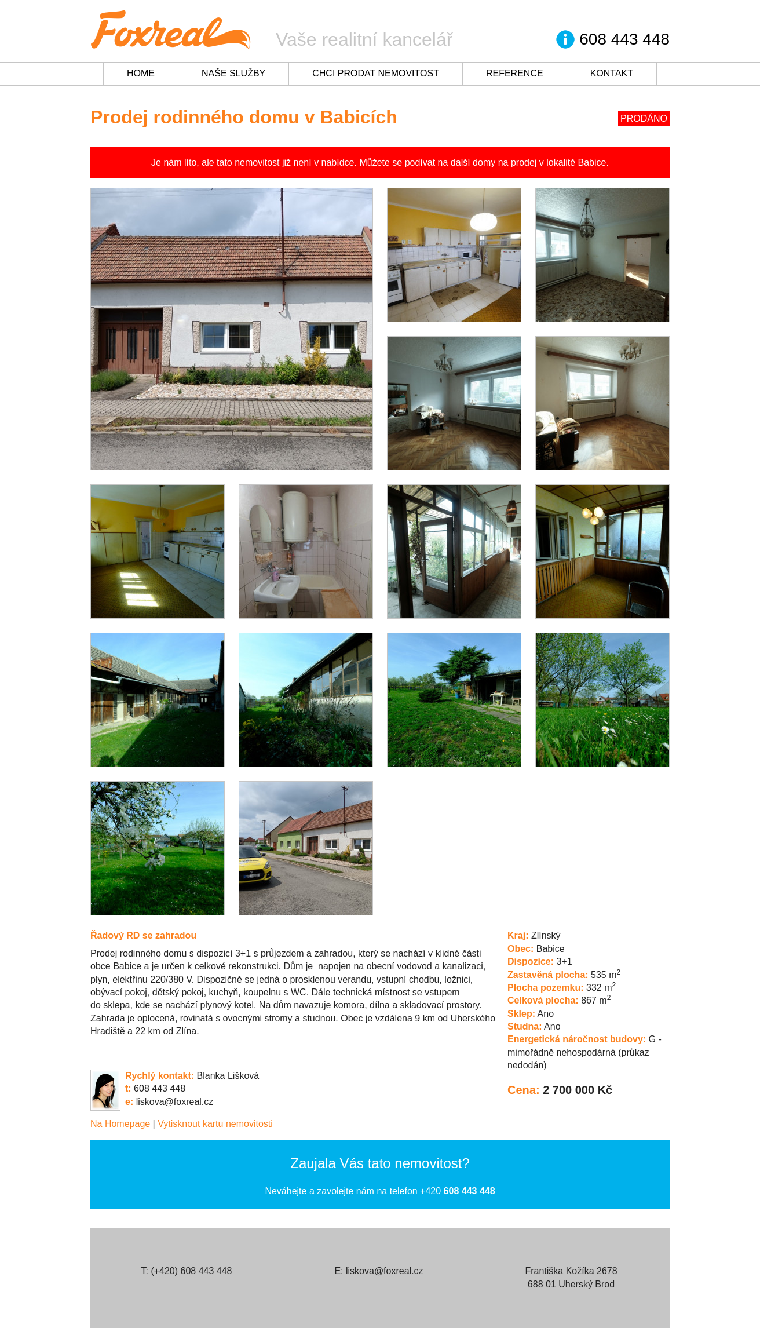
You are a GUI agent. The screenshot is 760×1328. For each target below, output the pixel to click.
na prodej (517, 162)
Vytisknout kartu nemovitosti (215, 1124)
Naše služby (233, 73)
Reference (514, 73)
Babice (592, 162)
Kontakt (611, 73)
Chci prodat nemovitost (375, 73)
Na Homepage (120, 1124)
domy (484, 162)
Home (141, 73)
